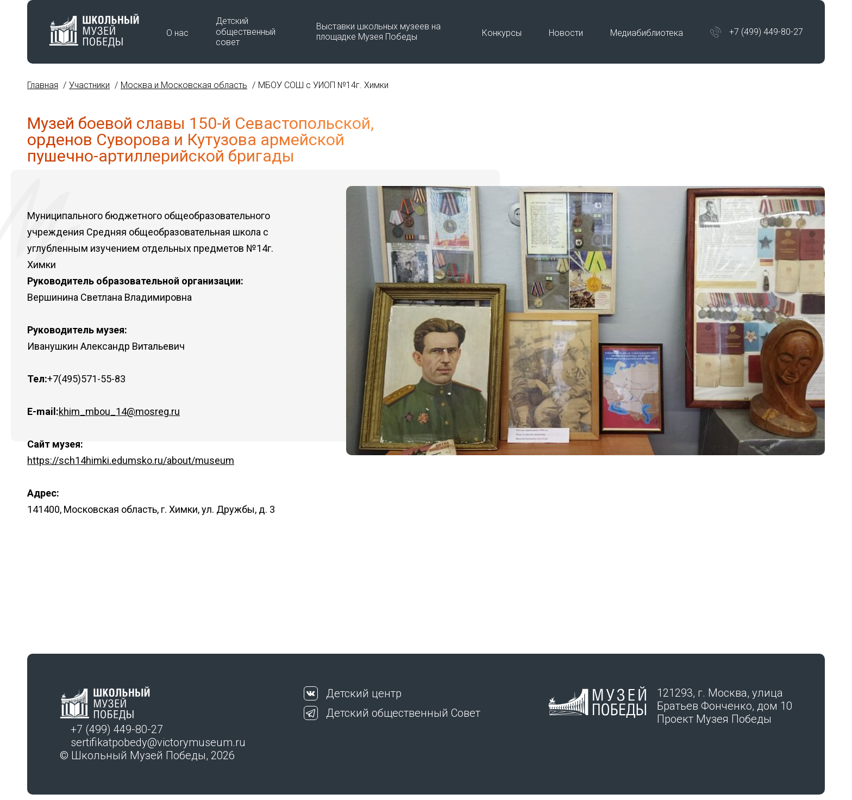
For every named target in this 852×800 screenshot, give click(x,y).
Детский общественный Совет (403, 713)
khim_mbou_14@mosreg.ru (119, 411)
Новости (566, 33)
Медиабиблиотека (646, 33)
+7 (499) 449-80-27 (766, 32)
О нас (177, 33)
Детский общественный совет (245, 31)
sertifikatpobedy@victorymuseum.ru (158, 742)
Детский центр (364, 693)
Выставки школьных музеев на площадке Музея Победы (378, 31)
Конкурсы (502, 33)
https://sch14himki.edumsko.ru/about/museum (130, 460)
